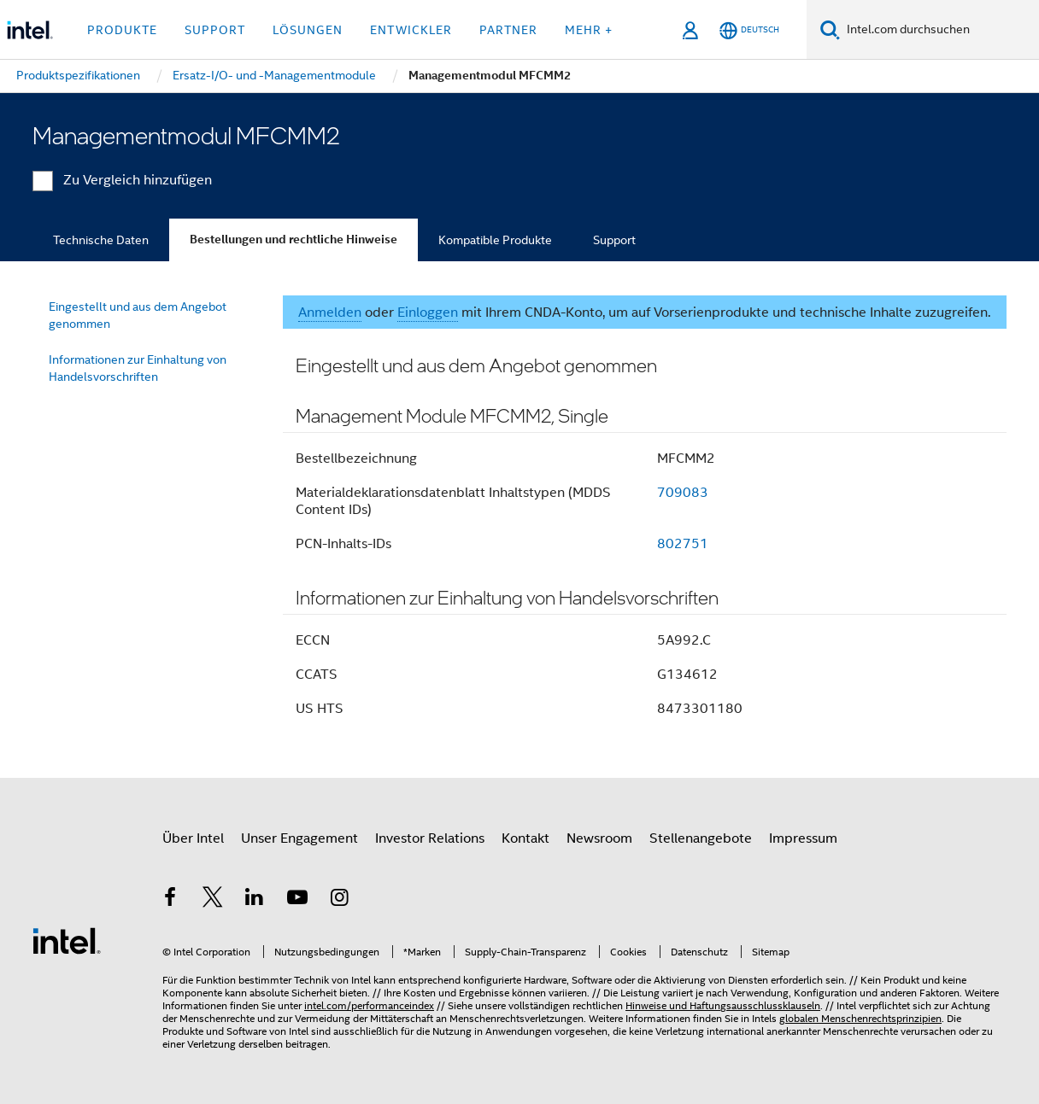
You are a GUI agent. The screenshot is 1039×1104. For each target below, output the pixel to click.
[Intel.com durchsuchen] (939, 30)
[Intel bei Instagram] (339, 900)
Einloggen (427, 312)
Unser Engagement (299, 838)
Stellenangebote (700, 838)
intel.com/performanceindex (369, 1005)
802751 (682, 543)
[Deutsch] (749, 30)
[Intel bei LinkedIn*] (254, 900)
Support (614, 240)
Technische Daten (101, 240)
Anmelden (329, 312)
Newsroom (599, 838)
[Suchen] (830, 29)
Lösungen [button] (308, 30)
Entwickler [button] (411, 30)
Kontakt (525, 838)
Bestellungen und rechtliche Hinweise (293, 239)
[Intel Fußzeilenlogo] (66, 940)
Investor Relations (429, 838)
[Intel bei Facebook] (170, 900)
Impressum (803, 838)
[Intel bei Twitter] (212, 900)
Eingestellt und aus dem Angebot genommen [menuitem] (137, 315)
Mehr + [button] (589, 30)
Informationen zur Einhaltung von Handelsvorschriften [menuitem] (137, 368)
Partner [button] (508, 30)
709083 (682, 492)
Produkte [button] (122, 30)
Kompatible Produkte (495, 240)
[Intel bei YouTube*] (297, 900)
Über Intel (193, 838)
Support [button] (215, 30)
